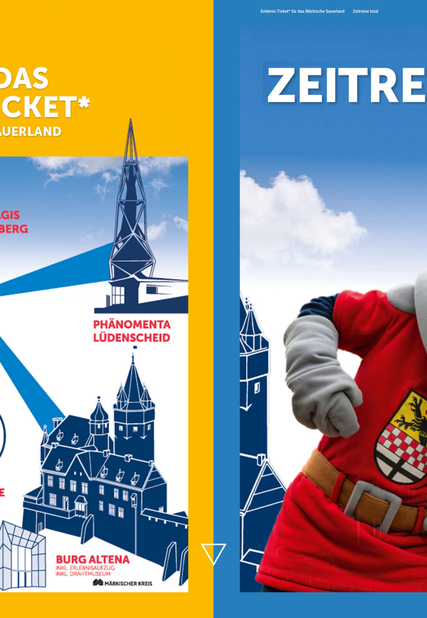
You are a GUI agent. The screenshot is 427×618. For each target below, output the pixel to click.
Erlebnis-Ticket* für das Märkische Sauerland (303, 11)
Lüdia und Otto (75, 11)
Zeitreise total (365, 11)
